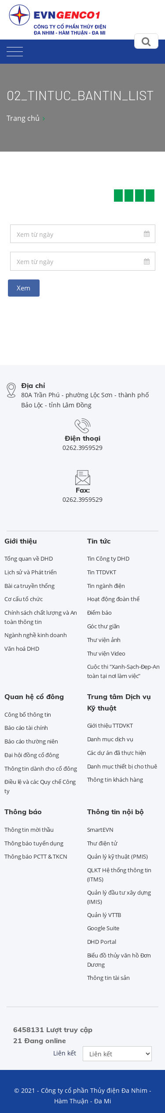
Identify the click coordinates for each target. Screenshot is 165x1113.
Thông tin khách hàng (115, 779)
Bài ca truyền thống (29, 586)
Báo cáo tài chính (26, 728)
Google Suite (103, 928)
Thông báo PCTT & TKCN (35, 856)
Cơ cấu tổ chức (23, 599)
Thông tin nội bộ (115, 811)
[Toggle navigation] (15, 50)
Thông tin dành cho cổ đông (40, 768)
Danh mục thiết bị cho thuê (122, 766)
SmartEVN (100, 830)
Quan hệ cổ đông (34, 696)
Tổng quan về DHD (28, 558)
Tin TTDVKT (101, 572)
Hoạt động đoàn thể (113, 599)
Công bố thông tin (27, 714)
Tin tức (98, 541)
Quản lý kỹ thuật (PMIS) (117, 856)
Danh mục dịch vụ (110, 739)
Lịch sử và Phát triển (30, 572)
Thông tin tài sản (108, 978)
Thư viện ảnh (104, 640)
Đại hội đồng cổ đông (31, 755)
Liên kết (64, 1053)
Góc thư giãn (103, 626)
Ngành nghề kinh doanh (35, 635)
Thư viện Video (106, 653)
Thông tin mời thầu (29, 830)
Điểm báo (99, 612)
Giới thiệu (20, 541)
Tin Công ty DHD (108, 558)
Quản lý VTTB (104, 915)
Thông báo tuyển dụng (33, 843)
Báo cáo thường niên (31, 741)
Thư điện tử (102, 843)
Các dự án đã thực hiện (117, 753)
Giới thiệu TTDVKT (110, 725)
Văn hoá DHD (21, 649)
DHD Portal (101, 942)
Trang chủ (23, 118)
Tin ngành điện (106, 586)
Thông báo (23, 811)
